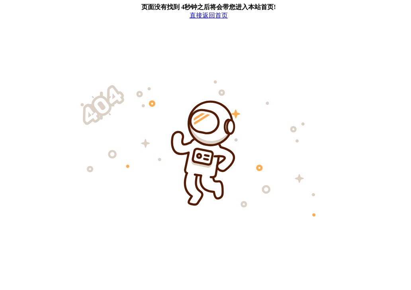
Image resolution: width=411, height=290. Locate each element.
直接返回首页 (209, 15)
